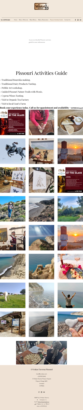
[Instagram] (78, 20)
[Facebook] (75, 20)
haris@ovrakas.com (41, 374)
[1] (46, 406)
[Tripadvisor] (80, 20)
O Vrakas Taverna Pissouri (42, 369)
